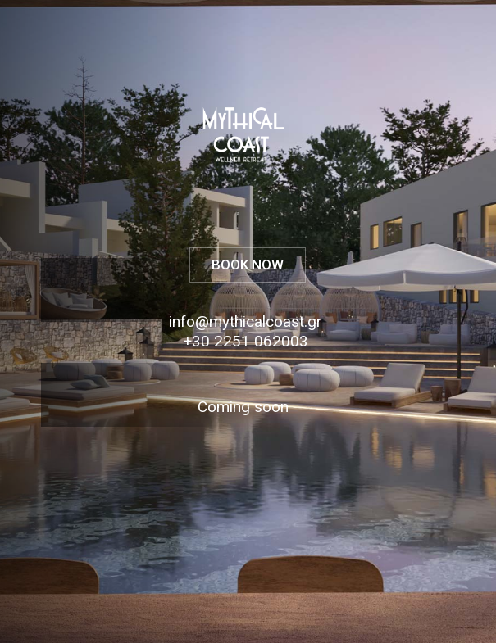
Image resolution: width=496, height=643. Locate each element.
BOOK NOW (248, 264)
